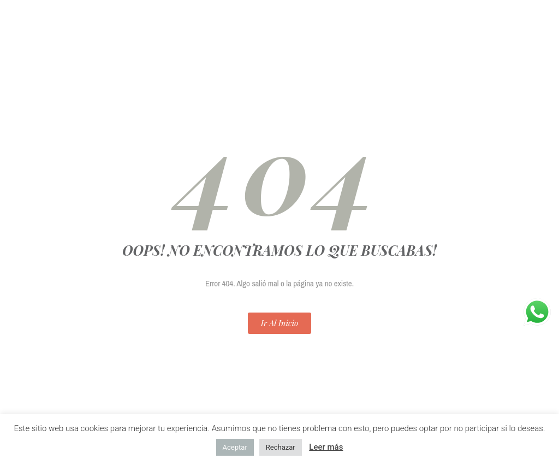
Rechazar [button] (280, 447)
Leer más (326, 447)
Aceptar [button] (235, 447)
